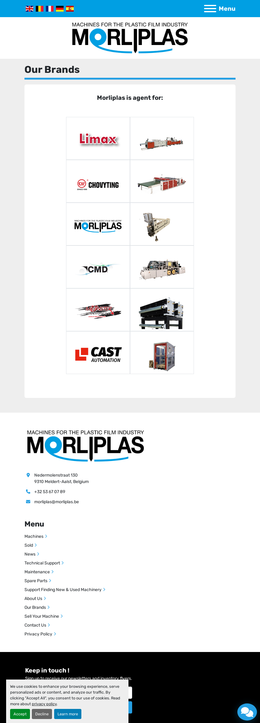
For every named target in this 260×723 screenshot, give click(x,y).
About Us (33, 598)
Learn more (68, 714)
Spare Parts (35, 580)
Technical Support (42, 563)
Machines (33, 536)
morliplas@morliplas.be (56, 501)
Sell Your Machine (41, 616)
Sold (28, 545)
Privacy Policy (38, 634)
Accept (20, 714)
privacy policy (44, 704)
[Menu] (210, 8)
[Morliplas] (85, 445)
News (29, 554)
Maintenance (37, 572)
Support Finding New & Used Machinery (63, 589)
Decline (42, 714)
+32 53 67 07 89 (49, 491)
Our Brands (35, 607)
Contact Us (35, 625)
